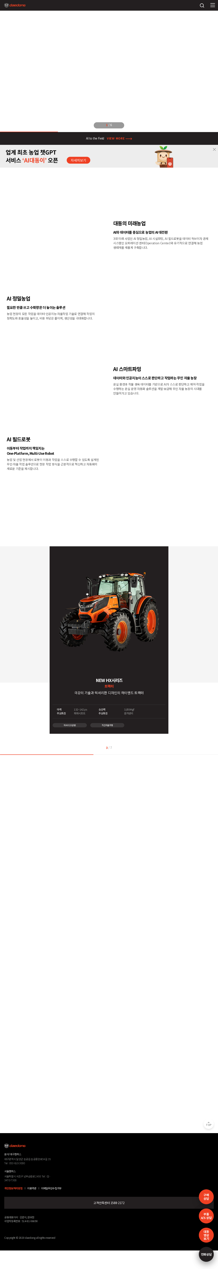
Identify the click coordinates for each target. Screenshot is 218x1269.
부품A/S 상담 (206, 1216)
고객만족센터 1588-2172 (108, 1203)
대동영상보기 (206, 1235)
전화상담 (206, 1254)
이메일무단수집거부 (51, 1188)
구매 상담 (206, 1197)
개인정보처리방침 (13, 1188)
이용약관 (31, 1188)
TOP (208, 1125)
